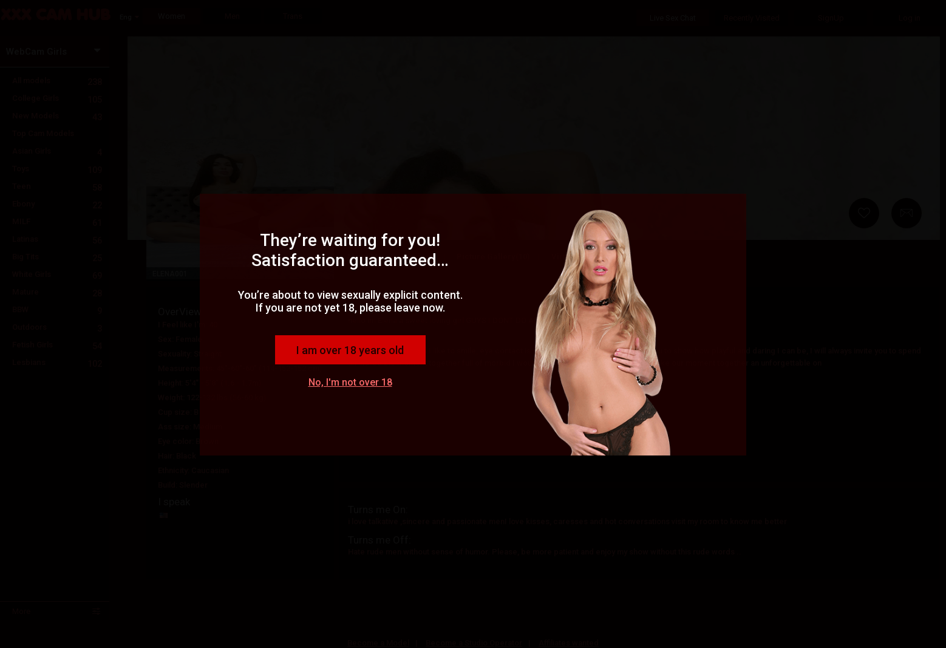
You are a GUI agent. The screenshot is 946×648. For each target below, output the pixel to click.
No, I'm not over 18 (350, 382)
